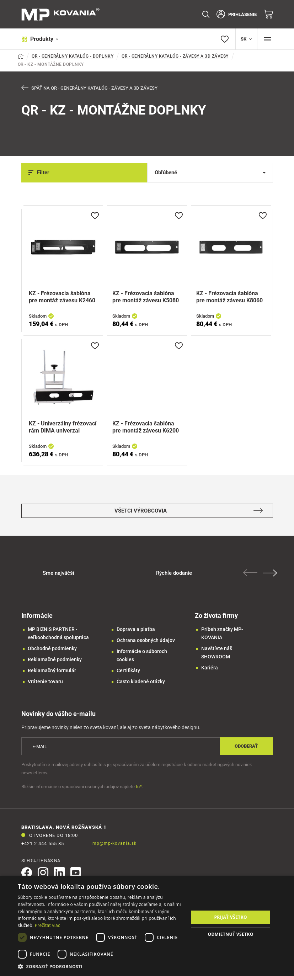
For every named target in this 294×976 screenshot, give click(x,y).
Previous (252, 573)
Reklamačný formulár (52, 671)
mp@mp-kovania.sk (114, 843)
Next (271, 573)
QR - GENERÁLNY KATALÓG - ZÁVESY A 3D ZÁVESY (175, 56)
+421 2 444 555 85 (42, 844)
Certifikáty (128, 671)
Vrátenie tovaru (45, 682)
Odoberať (246, 746)
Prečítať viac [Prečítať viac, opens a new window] (47, 925)
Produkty (40, 39)
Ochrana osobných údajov (146, 640)
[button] (100, 966)
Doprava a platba (136, 629)
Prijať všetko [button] (230, 917)
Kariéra (209, 668)
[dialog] (147, 926)
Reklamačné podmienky (55, 660)
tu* (139, 787)
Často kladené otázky (141, 682)
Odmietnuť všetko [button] (230, 934)
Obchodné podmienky (52, 649)
